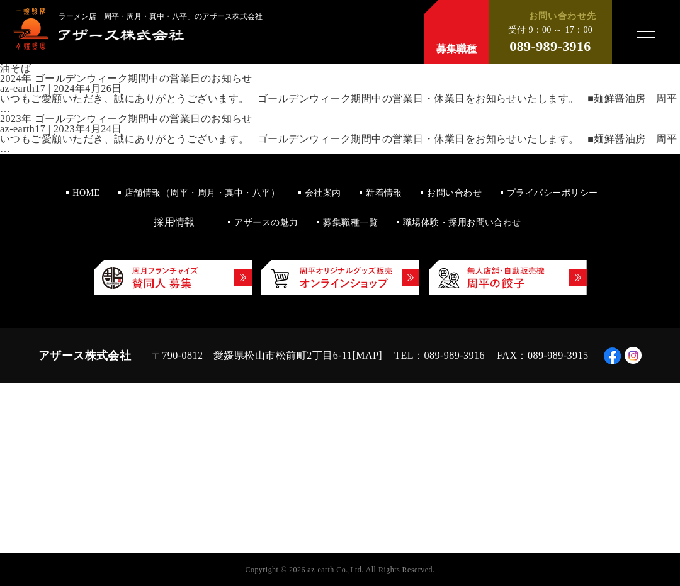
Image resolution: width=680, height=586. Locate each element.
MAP (367, 355)
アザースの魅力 (266, 222)
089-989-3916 (550, 47)
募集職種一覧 (350, 222)
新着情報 (384, 193)
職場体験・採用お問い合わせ (462, 222)
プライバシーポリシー (552, 193)
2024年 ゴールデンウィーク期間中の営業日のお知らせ (126, 78)
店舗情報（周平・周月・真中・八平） (202, 193)
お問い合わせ (454, 193)
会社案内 (323, 193)
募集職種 (456, 48)
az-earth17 (22, 88)
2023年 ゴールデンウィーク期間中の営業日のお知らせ (126, 118)
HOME (85, 193)
